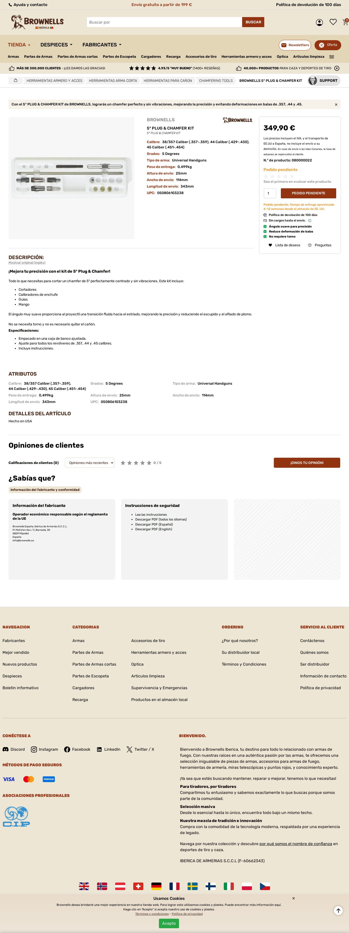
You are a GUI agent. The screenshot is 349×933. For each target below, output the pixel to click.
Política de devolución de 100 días (308, 4)
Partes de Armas (38, 56)
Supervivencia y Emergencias (159, 687)
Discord (14, 749)
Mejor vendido (16, 652)
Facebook (77, 749)
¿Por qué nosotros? (240, 640)
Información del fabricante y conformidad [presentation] (45, 490)
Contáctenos (312, 640)
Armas (13, 56)
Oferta (332, 45)
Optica (282, 56)
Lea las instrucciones (151, 514)
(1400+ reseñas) (189, 68)
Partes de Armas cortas (78, 56)
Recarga (173, 56)
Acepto (169, 923)
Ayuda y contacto (27, 4)
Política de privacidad (320, 687)
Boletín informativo (20, 687)
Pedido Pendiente (308, 193)
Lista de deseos (334, 22)
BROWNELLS (161, 120)
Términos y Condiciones (244, 664)
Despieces (54, 45)
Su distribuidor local (240, 652)
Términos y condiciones (152, 914)
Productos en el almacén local (159, 699)
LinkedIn (108, 749)
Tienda (17, 45)
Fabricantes (99, 45)
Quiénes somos (314, 652)
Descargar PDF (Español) (154, 524)
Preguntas (319, 245)
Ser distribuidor (314, 664)
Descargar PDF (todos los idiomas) (161, 519)
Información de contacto (323, 676)
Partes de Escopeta (119, 56)
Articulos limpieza (308, 56)
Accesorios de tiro (201, 56)
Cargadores (151, 56)
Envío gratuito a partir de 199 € (162, 4)
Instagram (44, 749)
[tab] (45, 489)
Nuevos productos (20, 664)
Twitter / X (140, 749)
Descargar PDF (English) (153, 529)
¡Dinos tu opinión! (307, 463)
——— (331, 56)
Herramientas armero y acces (247, 56)
